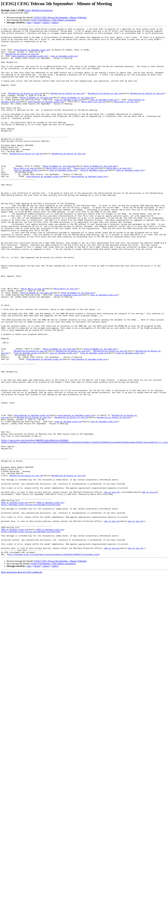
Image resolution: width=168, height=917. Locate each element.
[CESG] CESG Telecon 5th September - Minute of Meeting (60, 17)
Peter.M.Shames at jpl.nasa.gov (36, 111)
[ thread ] (37, 22)
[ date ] (29, 22)
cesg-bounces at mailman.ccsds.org (32, 54)
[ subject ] (46, 22)
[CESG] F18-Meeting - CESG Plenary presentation (53, 20)
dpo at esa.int (112, 585)
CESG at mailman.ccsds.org (14, 597)
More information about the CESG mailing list (21, 678)
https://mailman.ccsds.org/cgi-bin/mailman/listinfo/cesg (30, 600)
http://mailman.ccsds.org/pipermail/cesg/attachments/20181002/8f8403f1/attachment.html (53, 660)
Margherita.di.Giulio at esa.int (22, 59)
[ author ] (55, 22)
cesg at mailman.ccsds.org (64, 62)
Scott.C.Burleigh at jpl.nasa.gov (39, 10)
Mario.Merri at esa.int (94, 116)
